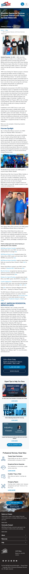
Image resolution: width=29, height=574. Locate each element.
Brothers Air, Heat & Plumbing (8, 277)
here (16, 251)
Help (3, 542)
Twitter (2, 300)
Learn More (14, 401)
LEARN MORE (11, 470)
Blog (7, 30)
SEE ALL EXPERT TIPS (14, 445)
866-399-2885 (14, 367)
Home (2, 30)
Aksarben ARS (10, 268)
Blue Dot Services (5, 271)
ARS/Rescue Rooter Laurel (7, 254)
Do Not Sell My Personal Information (10, 565)
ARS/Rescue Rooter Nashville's (8, 260)
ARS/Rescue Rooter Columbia (8, 248)
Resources (4, 539)
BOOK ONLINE (14, 371)
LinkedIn (22, 298)
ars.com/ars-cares (23, 295)
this (24, 262)
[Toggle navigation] (26, 4)
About (3, 535)
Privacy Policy (24, 565)
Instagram (17, 298)
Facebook (11, 298)
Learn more (4, 522)
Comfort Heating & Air (6, 281)
